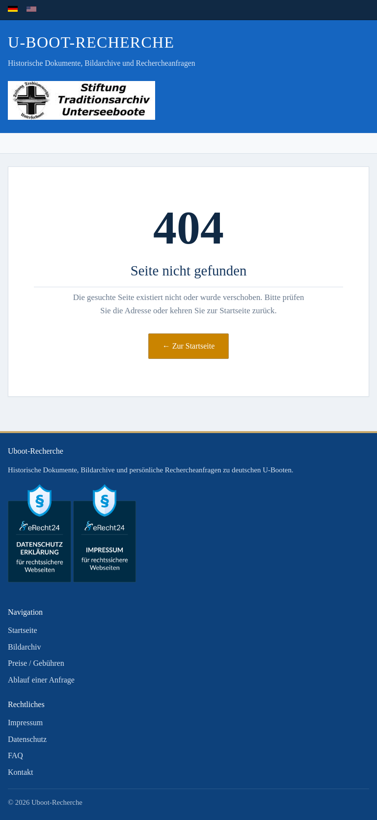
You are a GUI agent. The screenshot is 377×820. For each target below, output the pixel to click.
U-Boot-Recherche (91, 42)
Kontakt (20, 772)
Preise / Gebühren (36, 663)
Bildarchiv (24, 647)
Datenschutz (27, 739)
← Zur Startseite (188, 346)
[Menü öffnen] (359, 143)
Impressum (25, 722)
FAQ (15, 755)
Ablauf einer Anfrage (41, 680)
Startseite (22, 630)
